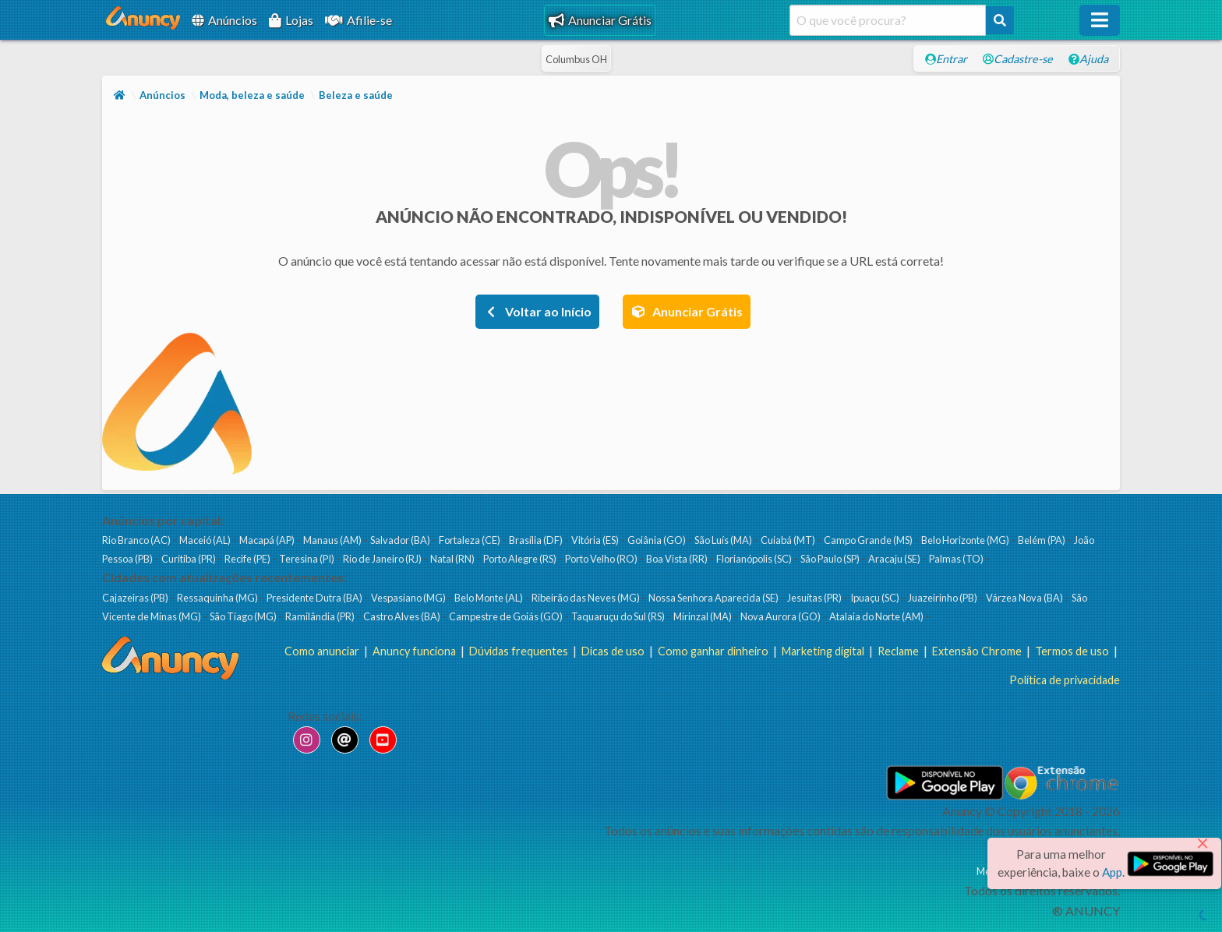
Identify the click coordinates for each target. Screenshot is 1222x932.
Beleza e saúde (356, 95)
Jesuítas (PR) (815, 597)
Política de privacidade (1064, 680)
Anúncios (224, 19)
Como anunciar (321, 651)
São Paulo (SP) (830, 558)
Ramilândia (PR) (320, 616)
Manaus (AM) (333, 540)
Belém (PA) (1042, 540)
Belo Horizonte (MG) (966, 540)
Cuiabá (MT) (789, 540)
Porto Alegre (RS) (520, 558)
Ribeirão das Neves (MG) (586, 597)
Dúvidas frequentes (518, 651)
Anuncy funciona (414, 651)
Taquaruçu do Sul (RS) (618, 616)
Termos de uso (1072, 651)
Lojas (291, 19)
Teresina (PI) (307, 558)
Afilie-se (358, 19)
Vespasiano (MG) (409, 597)
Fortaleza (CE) (470, 540)
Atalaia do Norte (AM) (877, 616)
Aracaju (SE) (895, 558)
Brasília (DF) (536, 540)
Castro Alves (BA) (402, 616)
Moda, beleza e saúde (252, 95)
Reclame (898, 651)
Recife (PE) (248, 558)
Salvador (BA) (401, 540)
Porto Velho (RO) (602, 558)
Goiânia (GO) (657, 540)
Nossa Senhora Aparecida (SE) (714, 597)
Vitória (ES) (595, 540)
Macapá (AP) (267, 540)
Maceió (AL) (205, 540)
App (1112, 872)
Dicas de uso (613, 651)
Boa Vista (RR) (677, 558)
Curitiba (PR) (189, 558)
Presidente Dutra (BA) (315, 597)
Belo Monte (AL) (489, 597)
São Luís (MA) (724, 540)
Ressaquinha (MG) (218, 597)
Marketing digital (823, 651)
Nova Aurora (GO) (781, 616)
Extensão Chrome (977, 651)
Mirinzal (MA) (703, 616)
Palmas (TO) (957, 558)
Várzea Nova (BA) (1025, 597)
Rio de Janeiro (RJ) (383, 558)
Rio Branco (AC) (137, 540)
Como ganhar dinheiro (713, 651)
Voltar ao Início (537, 311)
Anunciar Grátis (600, 19)
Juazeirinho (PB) (943, 597)
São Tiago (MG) (244, 616)
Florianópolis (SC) (754, 558)
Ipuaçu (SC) (875, 597)
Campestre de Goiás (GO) (506, 616)
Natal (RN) (453, 558)
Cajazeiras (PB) (136, 597)
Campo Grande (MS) (869, 540)
